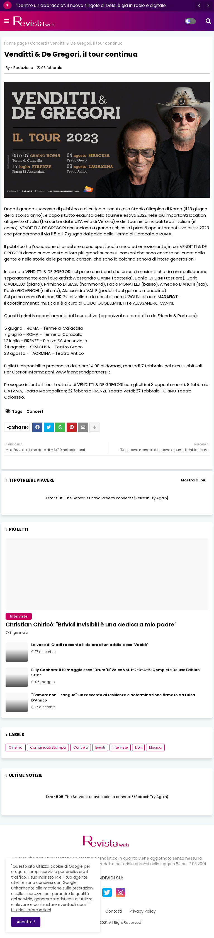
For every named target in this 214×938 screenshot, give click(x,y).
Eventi (100, 747)
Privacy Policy (143, 911)
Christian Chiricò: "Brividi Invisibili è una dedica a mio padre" (91, 624)
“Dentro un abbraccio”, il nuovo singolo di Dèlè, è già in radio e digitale (91, 5)
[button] (199, 5)
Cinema (16, 747)
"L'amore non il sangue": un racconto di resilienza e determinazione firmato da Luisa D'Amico (113, 698)
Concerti (38, 43)
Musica (155, 747)
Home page (15, 43)
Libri (138, 747)
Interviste (120, 747)
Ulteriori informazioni (31, 910)
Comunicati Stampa (48, 747)
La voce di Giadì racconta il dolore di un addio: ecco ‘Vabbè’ (89, 644)
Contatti (113, 911)
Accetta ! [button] (26, 922)
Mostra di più (193, 480)
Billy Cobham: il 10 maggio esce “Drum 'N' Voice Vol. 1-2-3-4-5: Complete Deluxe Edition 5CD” (115, 672)
